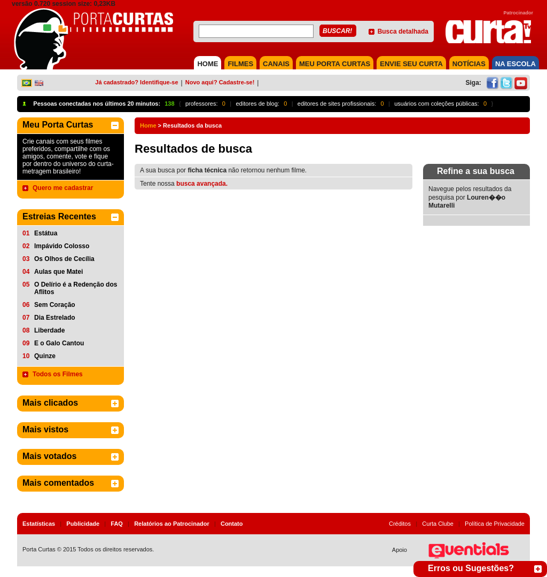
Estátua (45, 233)
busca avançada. (202, 183)
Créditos (400, 523)
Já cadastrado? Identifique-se (136, 82)
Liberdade (49, 330)
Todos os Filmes (58, 374)
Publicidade (82, 523)
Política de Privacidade (495, 523)
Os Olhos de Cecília (64, 259)
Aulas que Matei (58, 271)
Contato (232, 523)
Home (148, 125)
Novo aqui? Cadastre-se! (220, 82)
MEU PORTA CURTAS (334, 64)
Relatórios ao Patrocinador (171, 523)
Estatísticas (38, 523)
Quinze (45, 356)
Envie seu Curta (411, 64)
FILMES (240, 64)
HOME (207, 64)
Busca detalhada (403, 31)
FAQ (117, 523)
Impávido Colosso (61, 246)
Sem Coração (54, 305)
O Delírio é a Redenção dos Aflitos (75, 288)
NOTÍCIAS (469, 64)
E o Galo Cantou (59, 343)
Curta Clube (438, 523)
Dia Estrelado (54, 317)
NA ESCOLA (515, 64)
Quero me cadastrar (63, 188)
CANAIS (276, 64)
